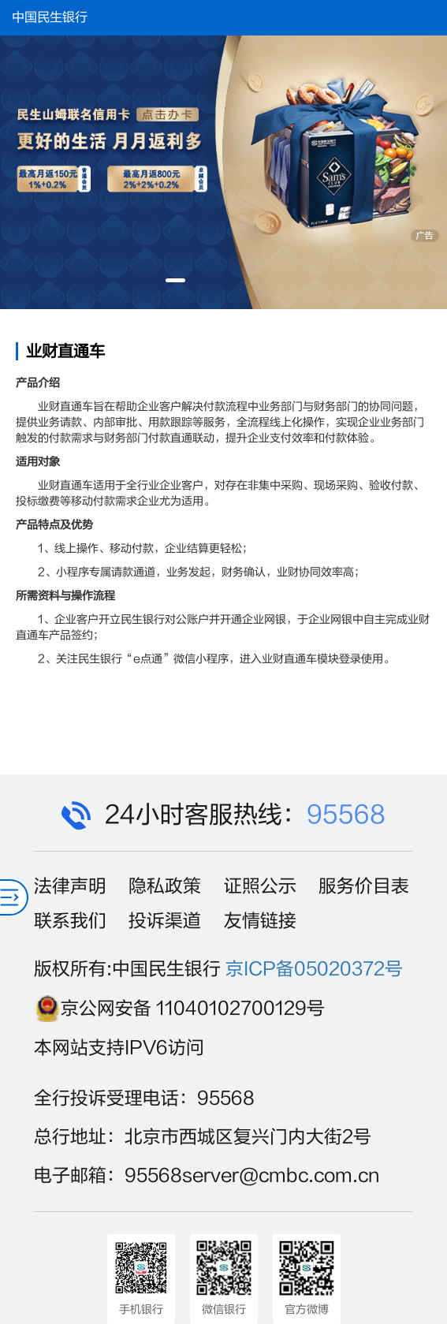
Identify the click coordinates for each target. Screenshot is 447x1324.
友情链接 (260, 921)
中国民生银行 (50, 17)
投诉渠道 (165, 921)
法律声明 (70, 886)
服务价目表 (363, 886)
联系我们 (70, 921)
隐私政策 (165, 886)
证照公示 (260, 886)
